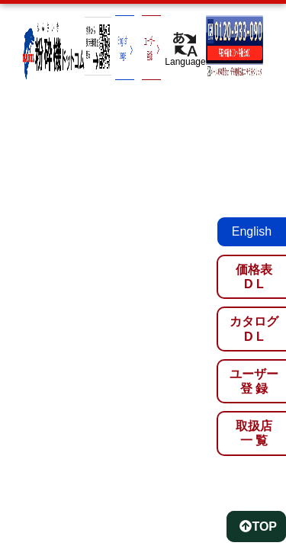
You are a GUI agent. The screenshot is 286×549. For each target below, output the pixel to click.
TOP (258, 526)
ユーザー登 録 (254, 381)
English (252, 231)
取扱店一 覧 (254, 433)
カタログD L (254, 328)
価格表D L (254, 277)
